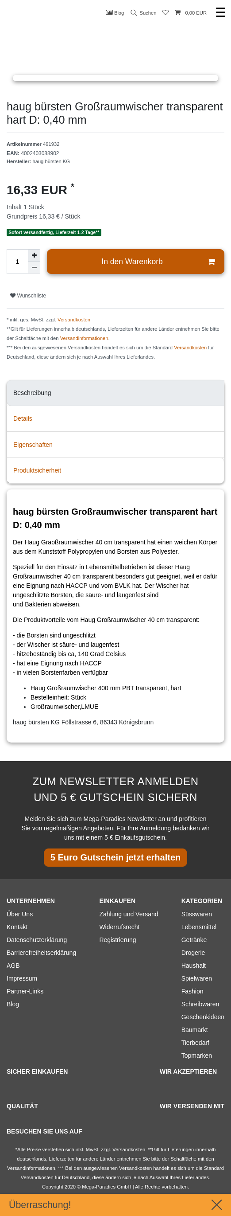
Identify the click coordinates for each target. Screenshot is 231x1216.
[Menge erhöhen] (34, 255)
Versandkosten (74, 319)
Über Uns (20, 914)
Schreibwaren (200, 1004)
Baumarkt (194, 1029)
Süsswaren (196, 914)
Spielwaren (196, 978)
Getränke (194, 939)
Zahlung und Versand (128, 914)
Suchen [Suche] (143, 13)
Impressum (22, 978)
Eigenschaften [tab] (33, 444)
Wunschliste (28, 296)
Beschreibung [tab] (32, 392)
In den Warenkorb (158, 262)
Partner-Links (25, 991)
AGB (13, 965)
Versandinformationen (84, 338)
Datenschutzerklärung (37, 939)
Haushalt (193, 965)
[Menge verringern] (34, 268)
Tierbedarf (195, 1042)
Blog (115, 12)
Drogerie (193, 952)
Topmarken (196, 1055)
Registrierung (117, 939)
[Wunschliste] (165, 13)
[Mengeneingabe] (17, 261)
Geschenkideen (202, 1017)
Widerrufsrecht (119, 927)
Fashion (192, 991)
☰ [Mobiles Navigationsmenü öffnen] (220, 13)
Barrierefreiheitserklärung (41, 952)
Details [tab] (22, 418)
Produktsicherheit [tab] (37, 470)
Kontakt (17, 927)
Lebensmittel (198, 927)
